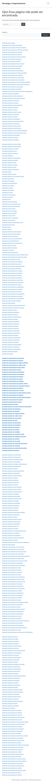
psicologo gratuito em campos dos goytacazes (14, 464)
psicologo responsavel (8, 178)
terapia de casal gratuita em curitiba (12, 710)
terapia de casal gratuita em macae (11, 567)
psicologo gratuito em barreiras (10, 114)
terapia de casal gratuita (8, 43)
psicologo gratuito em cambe (10, 687)
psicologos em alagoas (8, 181)
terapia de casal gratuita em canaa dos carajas (14, 257)
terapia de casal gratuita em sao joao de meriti (14, 561)
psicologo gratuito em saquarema (11, 521)
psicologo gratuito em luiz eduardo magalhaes (14, 130)
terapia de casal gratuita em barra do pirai (13, 609)
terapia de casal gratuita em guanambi (12, 86)
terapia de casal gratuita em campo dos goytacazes (16, 556)
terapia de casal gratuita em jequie (11, 68)
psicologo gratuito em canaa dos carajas (13, 307)
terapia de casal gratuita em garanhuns (12, 282)
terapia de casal (6, 199)
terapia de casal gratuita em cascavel (12, 719)
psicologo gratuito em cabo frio (10, 482)
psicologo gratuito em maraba (10, 342)
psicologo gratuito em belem (10, 351)
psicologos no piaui (7, 197)
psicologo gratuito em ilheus (9, 110)
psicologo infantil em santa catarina (11, 231)
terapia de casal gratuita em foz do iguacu (13, 724)
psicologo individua (7, 155)
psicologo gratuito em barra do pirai (12, 519)
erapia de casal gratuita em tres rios (12, 616)
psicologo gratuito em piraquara (10, 680)
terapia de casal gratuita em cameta (11, 284)
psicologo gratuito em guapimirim (11, 535)
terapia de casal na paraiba (9, 213)
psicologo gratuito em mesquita (10, 494)
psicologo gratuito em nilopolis (10, 501)
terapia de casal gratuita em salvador (12, 45)
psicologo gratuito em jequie (10, 116)
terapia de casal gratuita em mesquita (12, 584)
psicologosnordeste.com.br (9, 151)
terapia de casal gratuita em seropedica (12, 614)
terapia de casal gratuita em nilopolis (12, 590)
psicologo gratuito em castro (10, 703)
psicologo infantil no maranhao (10, 169)
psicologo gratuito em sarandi (10, 682)
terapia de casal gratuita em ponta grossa (13, 717)
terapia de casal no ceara (8, 215)
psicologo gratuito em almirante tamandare (14, 676)
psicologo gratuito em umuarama (11, 685)
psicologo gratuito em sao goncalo (11, 457)
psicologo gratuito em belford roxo (11, 466)
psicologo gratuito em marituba (10, 321)
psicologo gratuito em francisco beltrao (12, 692)
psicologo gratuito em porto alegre (11, 144)
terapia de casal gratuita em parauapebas (13, 294)
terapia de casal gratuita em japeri (11, 607)
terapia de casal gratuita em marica (11, 574)
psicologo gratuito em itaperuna (10, 514)
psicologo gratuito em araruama (11, 505)
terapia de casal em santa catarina (11, 234)
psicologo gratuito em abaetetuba (11, 337)
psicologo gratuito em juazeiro (10, 103)
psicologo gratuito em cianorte (10, 699)
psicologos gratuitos (7, 354)
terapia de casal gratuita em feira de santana (14, 47)
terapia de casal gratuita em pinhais (11, 742)
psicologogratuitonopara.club (10, 252)
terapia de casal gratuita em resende (12, 597)
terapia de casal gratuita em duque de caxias (14, 551)
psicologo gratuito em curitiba (10, 148)
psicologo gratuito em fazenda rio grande (13, 664)
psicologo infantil (6, 172)
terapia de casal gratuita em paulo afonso (13, 80)
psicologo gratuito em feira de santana (12, 96)
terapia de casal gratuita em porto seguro (13, 63)
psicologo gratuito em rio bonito (11, 533)
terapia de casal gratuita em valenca (11, 89)
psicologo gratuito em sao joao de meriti (13, 471)
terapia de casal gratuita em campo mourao (14, 759)
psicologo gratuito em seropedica (11, 524)
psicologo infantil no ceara (9, 167)
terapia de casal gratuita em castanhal (12, 289)
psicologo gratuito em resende (10, 508)
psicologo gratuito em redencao (10, 312)
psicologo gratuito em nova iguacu (11, 461)
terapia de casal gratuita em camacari (12, 52)
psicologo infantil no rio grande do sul (12, 243)
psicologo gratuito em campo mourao (12, 689)
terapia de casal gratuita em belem (11, 301)
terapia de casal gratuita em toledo (11, 733)
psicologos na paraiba (8, 190)
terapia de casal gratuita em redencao (12, 261)
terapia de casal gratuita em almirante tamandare (15, 745)
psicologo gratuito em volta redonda (12, 475)
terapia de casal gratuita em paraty (11, 630)
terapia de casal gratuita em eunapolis (12, 75)
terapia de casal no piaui (8, 220)
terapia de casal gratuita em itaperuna (12, 604)
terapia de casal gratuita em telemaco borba (14, 770)
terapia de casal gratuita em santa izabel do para (15, 254)
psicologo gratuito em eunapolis (11, 123)
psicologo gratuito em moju (9, 310)
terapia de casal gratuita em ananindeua (13, 298)
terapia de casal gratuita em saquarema (12, 611)
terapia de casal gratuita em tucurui (11, 264)
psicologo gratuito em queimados (11, 503)
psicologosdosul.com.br (8, 225)
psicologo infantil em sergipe (10, 160)
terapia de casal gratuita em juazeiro (12, 54)
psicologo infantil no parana (9, 248)
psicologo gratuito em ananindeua (11, 349)
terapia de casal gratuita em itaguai (11, 600)
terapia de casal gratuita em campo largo (13, 740)
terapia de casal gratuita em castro (11, 772)
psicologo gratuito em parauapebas (11, 344)
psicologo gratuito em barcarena (11, 330)
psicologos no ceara (7, 192)
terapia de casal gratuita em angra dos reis (13, 581)
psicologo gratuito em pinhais (10, 673)
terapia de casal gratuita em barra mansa (13, 579)
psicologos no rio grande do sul (10, 241)
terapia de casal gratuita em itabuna (12, 59)
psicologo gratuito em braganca (10, 324)
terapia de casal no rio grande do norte (12, 222)
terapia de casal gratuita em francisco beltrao (14, 761)
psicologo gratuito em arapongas (11, 678)
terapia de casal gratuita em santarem (12, 296)
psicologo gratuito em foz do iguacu (11, 653)
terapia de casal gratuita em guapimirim (13, 625)
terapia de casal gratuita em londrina (12, 712)
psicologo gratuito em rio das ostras (11, 498)
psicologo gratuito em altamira (10, 328)
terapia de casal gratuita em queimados (12, 593)
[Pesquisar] (23, 24)
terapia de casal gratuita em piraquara (12, 749)
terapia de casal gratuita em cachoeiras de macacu (15, 620)
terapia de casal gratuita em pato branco (13, 765)
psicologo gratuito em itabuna (10, 107)
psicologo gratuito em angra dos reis (12, 491)
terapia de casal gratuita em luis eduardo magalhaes (16, 82)
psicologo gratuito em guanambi (11, 135)
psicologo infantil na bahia (9, 162)
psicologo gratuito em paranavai (11, 694)
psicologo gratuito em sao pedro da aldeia (13, 512)
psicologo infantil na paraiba (9, 165)
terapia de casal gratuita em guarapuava (13, 729)
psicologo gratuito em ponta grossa (11, 646)
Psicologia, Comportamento (13, 3)
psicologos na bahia (7, 188)
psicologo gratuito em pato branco (11, 696)
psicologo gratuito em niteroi (10, 468)
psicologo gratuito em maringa (10, 643)
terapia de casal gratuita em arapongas (12, 747)
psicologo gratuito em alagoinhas (11, 119)
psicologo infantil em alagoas (10, 153)
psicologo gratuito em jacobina (10, 139)
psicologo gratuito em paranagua (11, 666)
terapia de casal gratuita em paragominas (13, 266)
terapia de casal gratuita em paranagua (12, 738)
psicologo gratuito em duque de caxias (12, 459)
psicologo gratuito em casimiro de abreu (13, 537)
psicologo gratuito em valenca (10, 137)
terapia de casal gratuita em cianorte (12, 768)
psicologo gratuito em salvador (10, 93)
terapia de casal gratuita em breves (11, 268)
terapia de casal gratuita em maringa (12, 715)
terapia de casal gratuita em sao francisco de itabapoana (17, 91)
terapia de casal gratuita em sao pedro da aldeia (15, 602)
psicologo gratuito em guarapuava (11, 657)
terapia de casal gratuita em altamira (12, 277)
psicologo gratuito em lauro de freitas (12, 105)
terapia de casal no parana (9, 245)
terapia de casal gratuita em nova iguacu (13, 554)
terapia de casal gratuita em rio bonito (12, 623)
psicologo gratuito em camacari (10, 100)
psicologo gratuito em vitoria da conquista (13, 98)
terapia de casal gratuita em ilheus (11, 61)
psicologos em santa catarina (10, 236)
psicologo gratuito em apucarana (11, 671)
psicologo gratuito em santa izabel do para (13, 305)
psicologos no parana (8, 250)
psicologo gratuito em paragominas (11, 317)
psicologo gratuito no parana (10, 636)
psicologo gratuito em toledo (10, 662)
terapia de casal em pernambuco (11, 206)
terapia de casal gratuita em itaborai (12, 570)
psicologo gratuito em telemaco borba (12, 701)
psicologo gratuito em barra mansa (11, 489)
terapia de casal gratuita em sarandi (11, 752)
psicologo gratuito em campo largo (11, 669)
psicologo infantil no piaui (9, 174)
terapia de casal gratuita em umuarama (12, 754)
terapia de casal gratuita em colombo (12, 726)
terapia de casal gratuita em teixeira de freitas (14, 73)
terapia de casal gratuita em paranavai (12, 763)
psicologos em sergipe (8, 185)
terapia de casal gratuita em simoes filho (13, 77)
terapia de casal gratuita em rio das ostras (13, 588)
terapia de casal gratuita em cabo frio (12, 572)
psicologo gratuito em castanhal (10, 340)
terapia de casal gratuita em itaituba (12, 275)
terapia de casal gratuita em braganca (12, 273)
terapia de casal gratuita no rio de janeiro (13, 547)
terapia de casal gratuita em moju (11, 259)
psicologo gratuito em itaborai (10, 480)
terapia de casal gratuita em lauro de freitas (14, 57)
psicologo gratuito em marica (10, 484)
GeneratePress (37, 780)
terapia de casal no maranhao (10, 218)
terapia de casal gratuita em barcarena (12, 280)
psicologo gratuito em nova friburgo (12, 487)
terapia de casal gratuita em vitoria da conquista (15, 50)
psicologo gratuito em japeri (9, 517)
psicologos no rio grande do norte (11, 204)
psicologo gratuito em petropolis (11, 473)
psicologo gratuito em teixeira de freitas (13, 121)
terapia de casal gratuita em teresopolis (12, 586)
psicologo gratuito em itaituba (10, 326)
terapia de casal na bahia (8, 208)
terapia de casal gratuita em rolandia (12, 775)
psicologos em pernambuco (9, 183)
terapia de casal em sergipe (9, 211)
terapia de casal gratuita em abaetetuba (13, 287)
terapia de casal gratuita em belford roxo (13, 558)
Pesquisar (4, 32)
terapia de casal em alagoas (9, 201)
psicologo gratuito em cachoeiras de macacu (14, 531)
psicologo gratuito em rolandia (10, 706)
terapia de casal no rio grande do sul (12, 238)
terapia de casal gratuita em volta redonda (13, 565)
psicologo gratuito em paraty (10, 540)
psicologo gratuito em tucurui (10, 314)
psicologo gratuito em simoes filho (11, 126)
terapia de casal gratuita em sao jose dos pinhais (15, 722)
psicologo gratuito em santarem (10, 347)
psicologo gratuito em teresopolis (11, 496)
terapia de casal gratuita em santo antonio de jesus (16, 84)
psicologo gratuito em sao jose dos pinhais (13, 650)
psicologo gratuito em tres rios (10, 526)
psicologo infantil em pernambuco (11, 158)
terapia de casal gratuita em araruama (12, 595)
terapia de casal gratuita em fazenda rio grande (15, 735)
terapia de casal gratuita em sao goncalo (13, 549)
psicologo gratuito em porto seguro (11, 112)
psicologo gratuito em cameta (10, 335)
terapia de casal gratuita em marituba (12, 271)
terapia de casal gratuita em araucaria (12, 731)
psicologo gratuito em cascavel (10, 648)
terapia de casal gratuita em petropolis (12, 563)
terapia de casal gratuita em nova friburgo (13, 577)
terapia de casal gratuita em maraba (12, 291)
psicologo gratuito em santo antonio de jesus (14, 133)
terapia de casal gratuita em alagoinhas (12, 70)
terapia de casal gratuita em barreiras (12, 66)
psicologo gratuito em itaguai (10, 510)
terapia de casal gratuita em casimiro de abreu (14, 627)
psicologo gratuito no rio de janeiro (11, 455)
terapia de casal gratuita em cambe (11, 756)
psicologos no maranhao (8, 195)
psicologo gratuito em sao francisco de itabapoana (15, 542)
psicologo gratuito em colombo (10, 655)
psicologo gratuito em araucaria (10, 659)
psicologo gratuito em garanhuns (11, 333)
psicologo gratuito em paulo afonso (11, 128)
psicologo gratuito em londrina (10, 641)
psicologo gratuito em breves (10, 319)
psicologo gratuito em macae (10, 478)
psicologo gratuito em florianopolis (11, 146)
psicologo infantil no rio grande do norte (13, 176)
